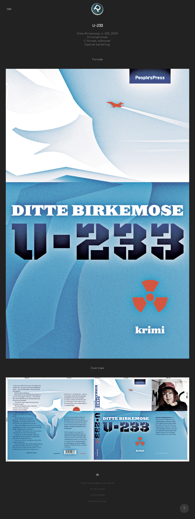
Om (9, 9)
